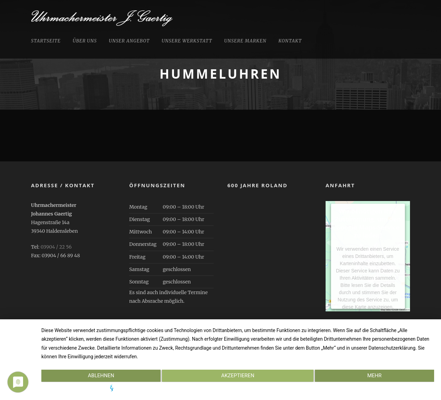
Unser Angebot (129, 41)
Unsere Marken (245, 41)
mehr (375, 376)
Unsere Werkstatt (187, 41)
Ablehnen (100, 376)
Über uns (85, 41)
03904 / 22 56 (56, 247)
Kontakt (289, 41)
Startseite (46, 41)
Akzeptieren (237, 376)
